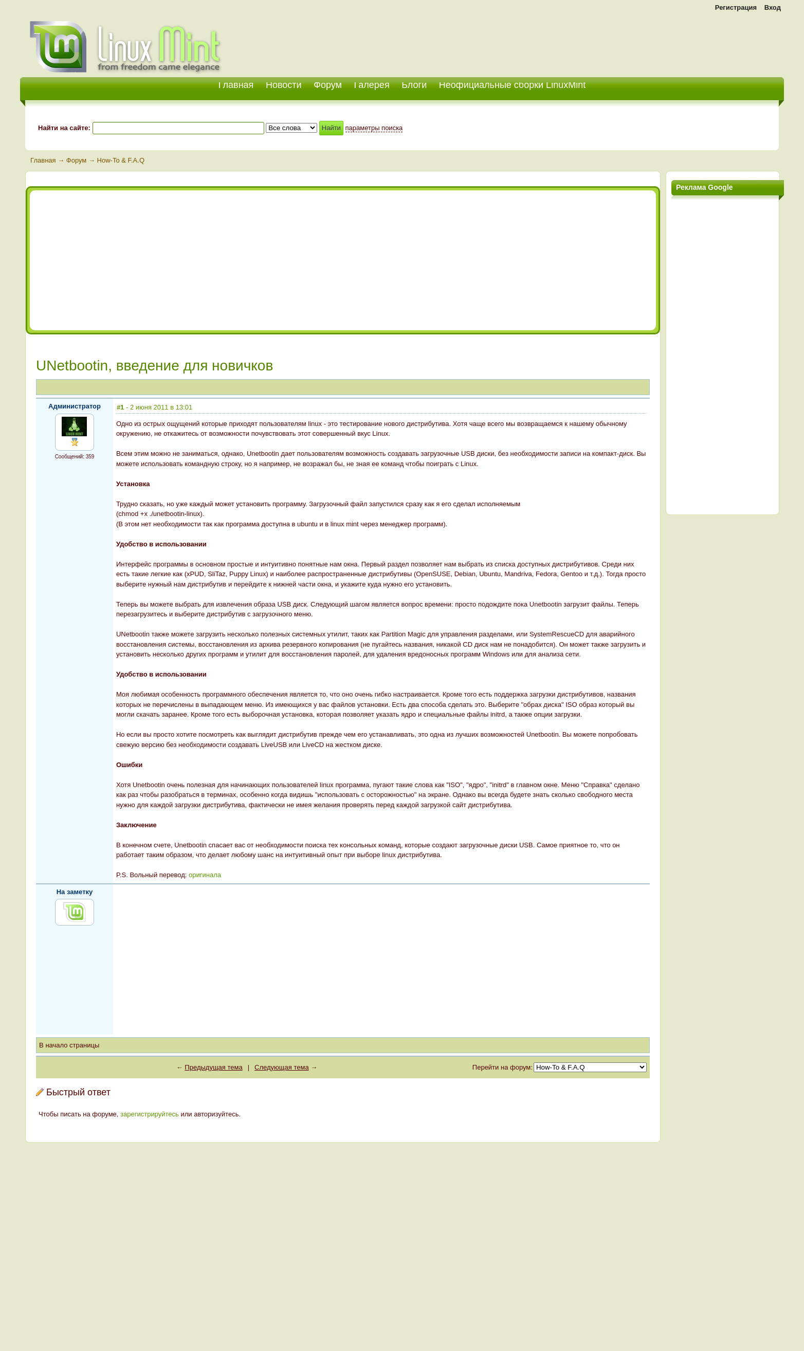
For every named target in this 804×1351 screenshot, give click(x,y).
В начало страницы (69, 1045)
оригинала (205, 875)
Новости (284, 85)
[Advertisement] (663, 41)
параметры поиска (374, 128)
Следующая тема (281, 1067)
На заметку (75, 892)
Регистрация (736, 7)
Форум (328, 85)
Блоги (414, 85)
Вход (772, 7)
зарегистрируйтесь (149, 1114)
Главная (43, 160)
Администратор (74, 406)
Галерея (372, 85)
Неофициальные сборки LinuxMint (512, 85)
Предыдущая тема (213, 1067)
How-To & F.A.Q (120, 160)
